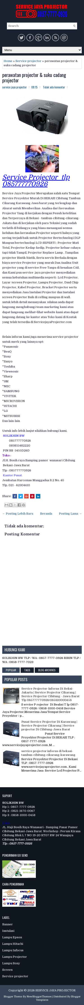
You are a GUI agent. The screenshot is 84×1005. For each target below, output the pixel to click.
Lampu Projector (14, 956)
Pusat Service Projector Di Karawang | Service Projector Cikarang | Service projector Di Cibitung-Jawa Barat (49, 725)
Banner (7, 924)
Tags (27, 670)
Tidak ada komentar (54, 87)
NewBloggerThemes (39, 996)
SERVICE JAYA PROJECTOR (55, 990)
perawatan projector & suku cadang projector (34, 77)
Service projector (28, 61)
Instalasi (8, 930)
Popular (11, 670)
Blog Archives (47, 670)
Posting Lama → (70, 513)
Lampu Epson (12, 937)
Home (8, 61)
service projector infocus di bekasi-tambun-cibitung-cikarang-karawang (48, 753)
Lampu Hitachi (12, 943)
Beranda (46, 513)
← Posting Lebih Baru (17, 513)
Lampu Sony (11, 963)
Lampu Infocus (13, 950)
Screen (7, 969)
